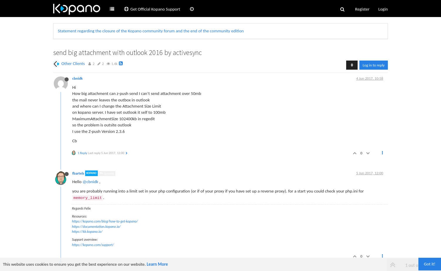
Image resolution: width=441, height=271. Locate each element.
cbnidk (77, 78)
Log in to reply (374, 65)
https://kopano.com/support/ (93, 245)
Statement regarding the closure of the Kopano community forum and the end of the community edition (151, 31)
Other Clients (73, 63)
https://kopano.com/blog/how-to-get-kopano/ (105, 221)
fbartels (78, 173)
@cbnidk (107, 173)
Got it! (429, 264)
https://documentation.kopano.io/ (96, 227)
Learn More (157, 264)
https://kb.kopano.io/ (87, 232)
